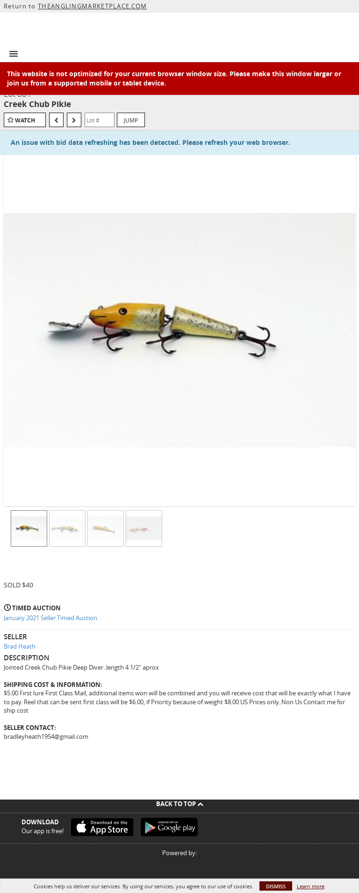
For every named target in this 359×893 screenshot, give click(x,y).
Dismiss (276, 886)
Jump (131, 120)
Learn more (310, 886)
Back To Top (179, 804)
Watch (25, 120)
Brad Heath (20, 646)
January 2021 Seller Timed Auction (50, 618)
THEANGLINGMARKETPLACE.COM (92, 6)
